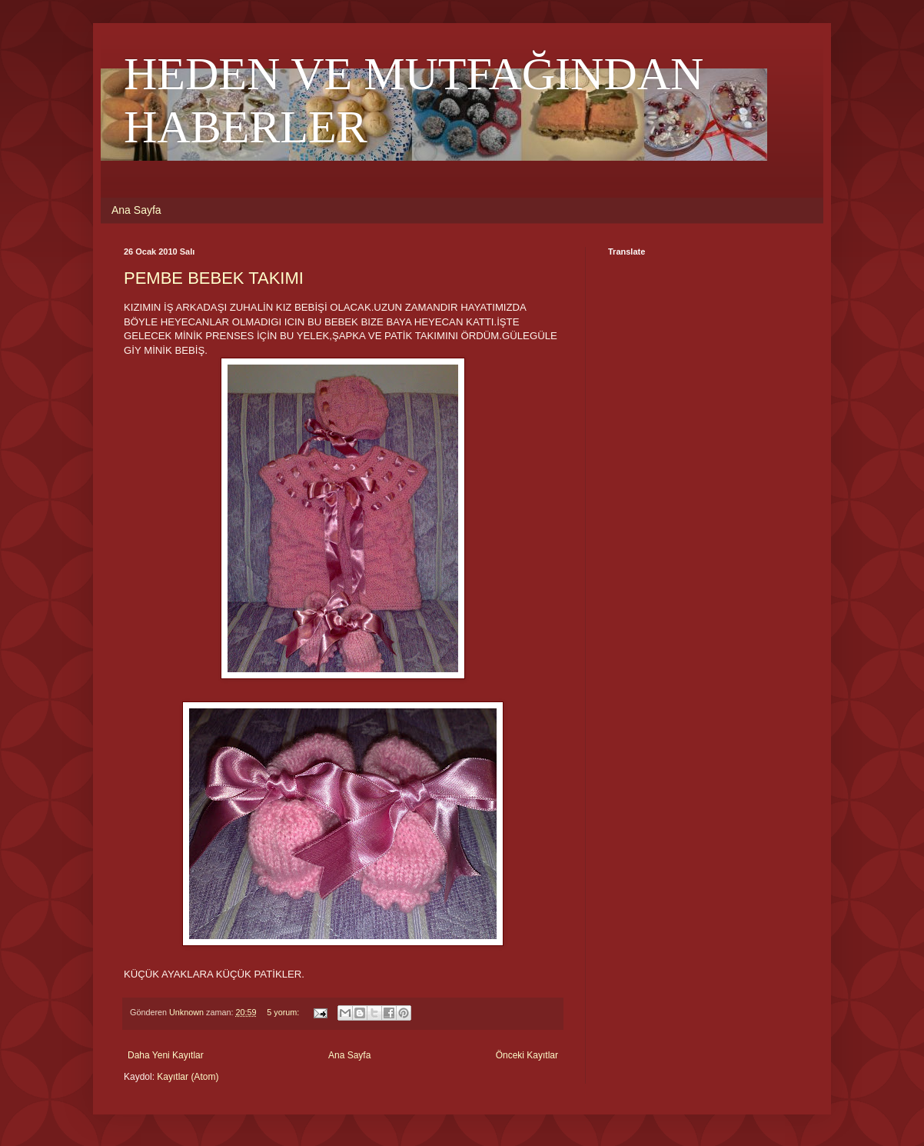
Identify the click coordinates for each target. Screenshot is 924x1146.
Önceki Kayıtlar (527, 1055)
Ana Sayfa (136, 210)
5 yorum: (284, 1012)
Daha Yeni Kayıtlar (166, 1055)
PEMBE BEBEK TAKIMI (214, 278)
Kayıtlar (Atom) (187, 1076)
